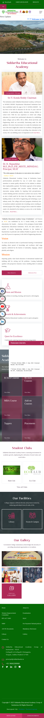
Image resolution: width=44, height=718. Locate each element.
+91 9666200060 (13, 663)
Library (4, 634)
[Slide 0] (12, 48)
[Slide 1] (16, 48)
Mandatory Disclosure (29, 629)
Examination (27, 613)
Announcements (33, 715)
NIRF (3, 623)
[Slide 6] (31, 48)
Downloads (6, 2)
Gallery (25, 634)
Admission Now (32, 272)
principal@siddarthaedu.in (15, 659)
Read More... (37, 133)
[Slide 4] (25, 48)
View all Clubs (22, 487)
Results (36, 2)
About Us (26, 608)
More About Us (12, 272)
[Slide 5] (28, 48)
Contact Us (5, 639)
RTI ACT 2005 (6, 618)
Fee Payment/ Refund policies (32, 623)
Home (4, 608)
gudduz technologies (28, 709)
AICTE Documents (8, 629)
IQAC (25, 618)
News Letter (11, 715)
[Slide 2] (19, 48)
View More (8, 392)
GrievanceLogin (22, 2)
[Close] (41, 343)
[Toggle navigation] (3, 6)
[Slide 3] (22, 48)
